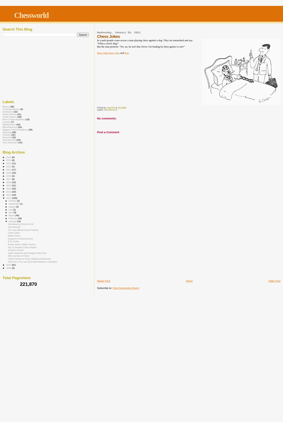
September (14, 204)
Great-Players (10, 117)
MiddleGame (9, 124)
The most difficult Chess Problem (23, 230)
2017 (9, 179)
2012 (9, 195)
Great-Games (10, 114)
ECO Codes (13, 241)
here (117, 52)
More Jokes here (105, 52)
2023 (9, 163)
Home (189, 280)
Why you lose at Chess (18, 256)
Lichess (6, 122)
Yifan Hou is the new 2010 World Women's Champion (32, 262)
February (13, 218)
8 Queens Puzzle (16, 250)
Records (7, 137)
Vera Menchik (14, 227)
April (11, 212)
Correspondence (11, 109)
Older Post (274, 280)
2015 (9, 185)
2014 (9, 188)
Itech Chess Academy (14, 119)
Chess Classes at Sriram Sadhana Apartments (29, 259)
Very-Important (10, 142)
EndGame (8, 111)
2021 (9, 169)
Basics (6, 106)
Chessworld (31, 15)
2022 (9, 166)
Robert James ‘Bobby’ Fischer (22, 244)
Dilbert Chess (14, 236)
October (13, 201)
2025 (9, 157)
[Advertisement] (188, 249)
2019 (9, 176)
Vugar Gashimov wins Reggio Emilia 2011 (27, 253)
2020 (9, 172)
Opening (7, 132)
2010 (9, 265)
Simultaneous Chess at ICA (20, 224)
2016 (9, 182)
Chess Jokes (14, 233)
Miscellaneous (110, 110)
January (13, 221)
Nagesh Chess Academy (15, 129)
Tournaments (9, 140)
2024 (9, 160)
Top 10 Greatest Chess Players (22, 247)
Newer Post (103, 280)
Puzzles (7, 134)
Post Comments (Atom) (126, 288)
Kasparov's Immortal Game (20, 239)
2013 (9, 191)
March (12, 215)
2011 (9, 198)
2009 (9, 268)
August (12, 207)
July (11, 210)
